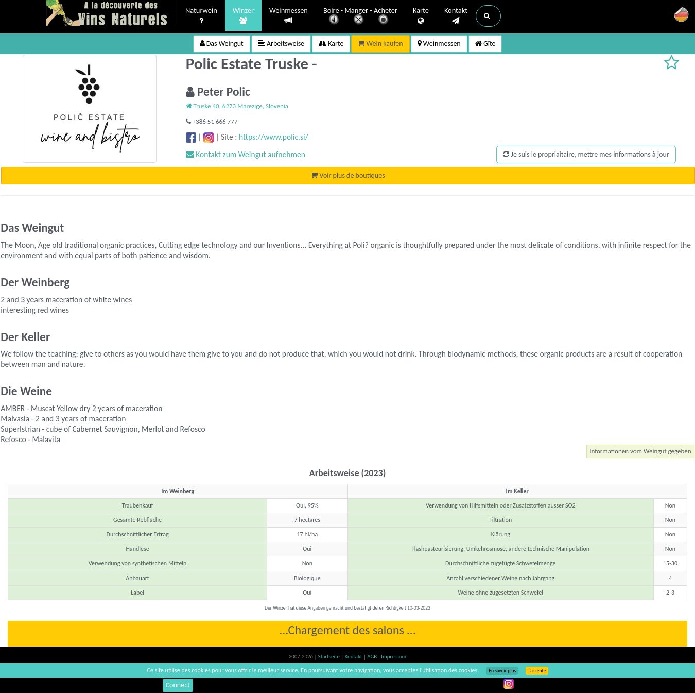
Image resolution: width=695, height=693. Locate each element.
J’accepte (537, 671)
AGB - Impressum (386, 656)
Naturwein (201, 16)
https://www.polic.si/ (273, 137)
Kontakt (455, 16)
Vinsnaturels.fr (110, 14)
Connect (178, 685)
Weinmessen (288, 16)
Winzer (243, 16)
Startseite (329, 656)
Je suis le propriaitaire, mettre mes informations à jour (586, 154)
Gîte (485, 43)
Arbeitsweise (281, 43)
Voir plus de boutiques (348, 175)
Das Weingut (222, 43)
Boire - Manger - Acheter (360, 17)
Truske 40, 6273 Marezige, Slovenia (237, 106)
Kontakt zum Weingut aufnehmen (245, 154)
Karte (421, 16)
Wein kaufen (380, 43)
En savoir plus (502, 671)
